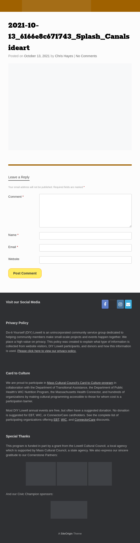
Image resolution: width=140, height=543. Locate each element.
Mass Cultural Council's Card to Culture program (80, 383)
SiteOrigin (67, 533)
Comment (16, 196)
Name (13, 235)
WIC (64, 419)
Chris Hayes (64, 56)
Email (13, 247)
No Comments (86, 56)
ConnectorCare (84, 419)
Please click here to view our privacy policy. (46, 351)
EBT (56, 419)
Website (13, 259)
